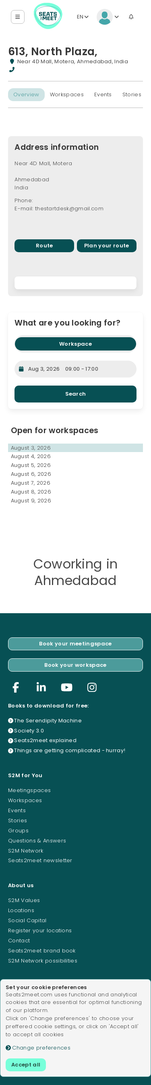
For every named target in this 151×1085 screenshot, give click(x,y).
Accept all (25, 1064)
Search (75, 394)
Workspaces (67, 94)
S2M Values (24, 900)
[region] (75, 283)
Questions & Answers (37, 840)
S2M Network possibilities (42, 961)
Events (103, 94)
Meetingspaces (29, 790)
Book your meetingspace (75, 643)
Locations (21, 910)
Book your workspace (75, 665)
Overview (26, 94)
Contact (19, 940)
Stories (131, 94)
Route (44, 245)
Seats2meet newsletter (40, 860)
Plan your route (106, 245)
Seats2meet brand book (42, 950)
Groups (18, 830)
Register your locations (40, 930)
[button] (18, 17)
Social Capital (27, 920)
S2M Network (25, 851)
